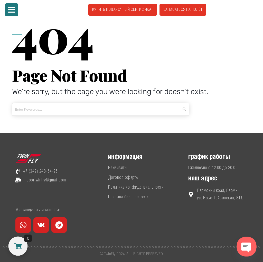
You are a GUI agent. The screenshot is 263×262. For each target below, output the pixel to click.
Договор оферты (123, 178)
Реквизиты (117, 168)
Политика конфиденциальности (136, 187)
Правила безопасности (128, 197)
